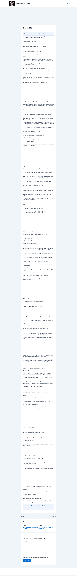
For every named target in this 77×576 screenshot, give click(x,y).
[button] (67, 3)
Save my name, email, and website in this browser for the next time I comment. (36, 557)
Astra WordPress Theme (48, 570)
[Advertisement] (38, 18)
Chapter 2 (41, 525)
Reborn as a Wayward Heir (43, 33)
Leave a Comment (26, 527)
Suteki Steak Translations (22, 3)
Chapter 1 (25, 525)
